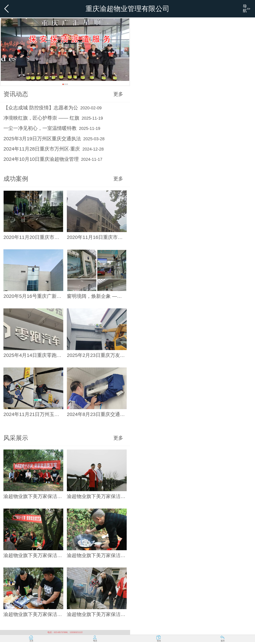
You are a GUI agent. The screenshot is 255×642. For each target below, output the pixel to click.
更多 (118, 94)
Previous (4, 49)
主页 (31, 641)
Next (126, 49)
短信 (159, 641)
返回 (223, 641)
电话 (95, 641)
